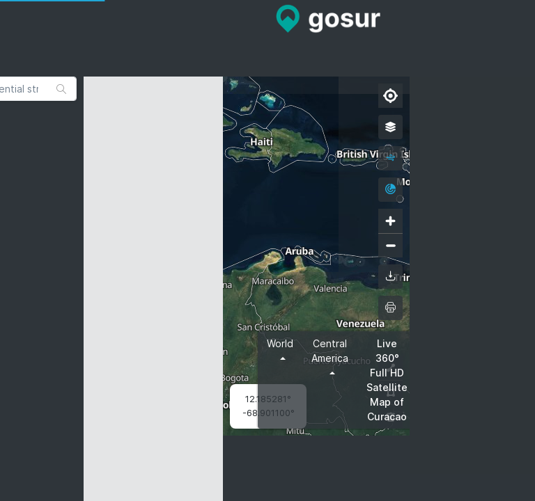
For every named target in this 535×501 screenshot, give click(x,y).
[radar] (390, 189)
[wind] (390, 158)
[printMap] (390, 308)
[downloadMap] (390, 276)
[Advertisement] (267, 38)
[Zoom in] (390, 221)
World (280, 343)
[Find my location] (390, 96)
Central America (329, 350)
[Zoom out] (390, 245)
